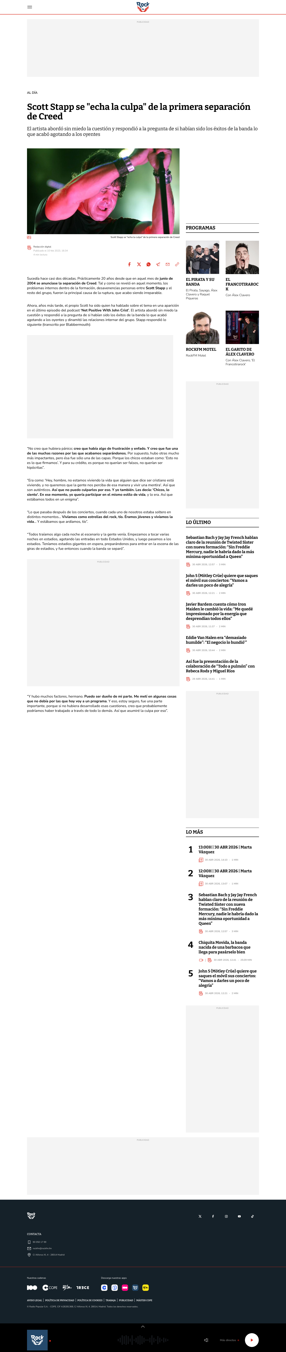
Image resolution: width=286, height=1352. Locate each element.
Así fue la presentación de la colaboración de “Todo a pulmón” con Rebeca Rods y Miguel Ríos (220, 671)
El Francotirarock (242, 289)
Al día (32, 97)
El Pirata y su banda (200, 286)
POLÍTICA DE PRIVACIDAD (59, 1305)
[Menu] (30, 9)
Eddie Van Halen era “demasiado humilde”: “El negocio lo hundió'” (216, 644)
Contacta (34, 1238)
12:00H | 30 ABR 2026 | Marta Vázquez (225, 878)
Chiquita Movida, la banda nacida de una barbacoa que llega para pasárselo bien (224, 952)
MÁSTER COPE (144, 1305)
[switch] (143, 1326)
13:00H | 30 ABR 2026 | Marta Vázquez (225, 854)
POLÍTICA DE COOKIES (90, 1305)
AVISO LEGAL (34, 1305)
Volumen (206, 1340)
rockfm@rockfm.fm (42, 1252)
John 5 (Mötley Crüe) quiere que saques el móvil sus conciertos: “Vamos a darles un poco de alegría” (222, 585)
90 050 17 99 (39, 1246)
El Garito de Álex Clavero (240, 356)
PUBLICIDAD (126, 1305)
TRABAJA (111, 1305)
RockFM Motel (201, 354)
